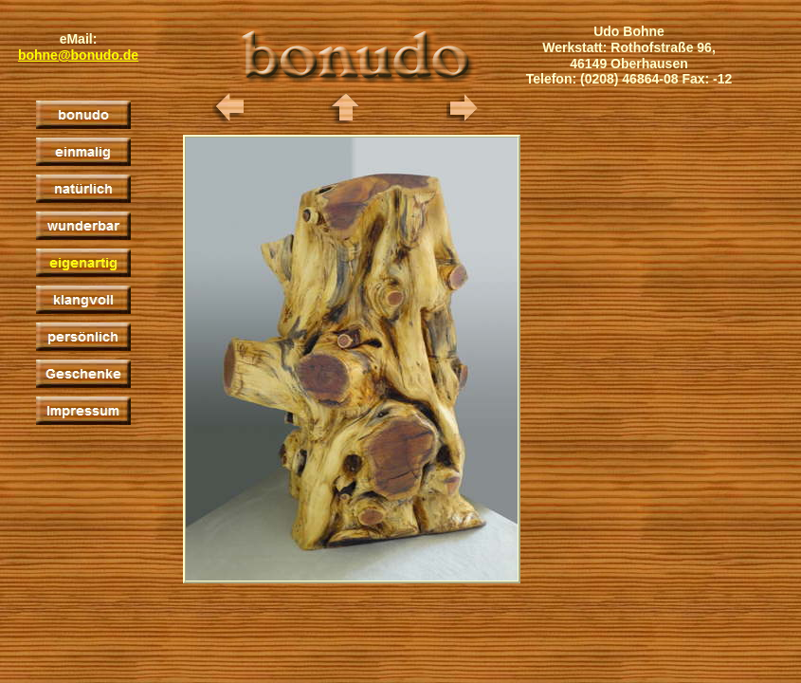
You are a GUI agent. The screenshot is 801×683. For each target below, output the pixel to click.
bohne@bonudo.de (78, 55)
